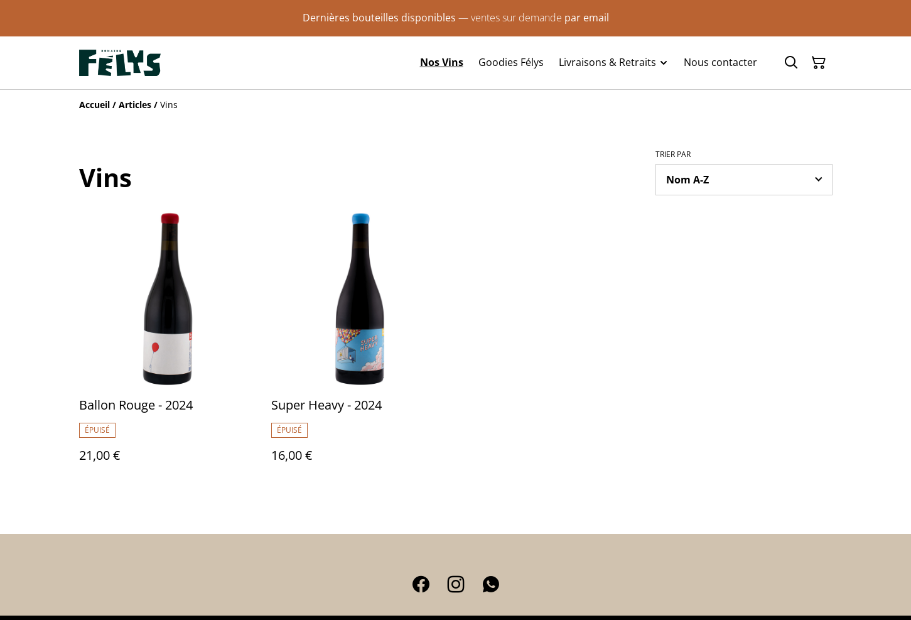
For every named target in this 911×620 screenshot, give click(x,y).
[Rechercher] (791, 63)
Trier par (673, 154)
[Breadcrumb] (456, 105)
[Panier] (819, 63)
